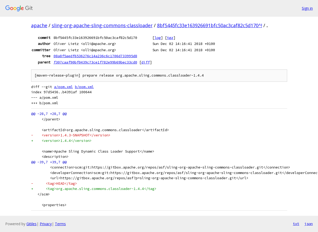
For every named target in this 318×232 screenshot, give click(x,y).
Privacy (46, 223)
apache (39, 25)
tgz (170, 37)
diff (145, 62)
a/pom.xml (63, 87)
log (157, 37)
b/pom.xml (84, 87)
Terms (60, 223)
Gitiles (31, 223)
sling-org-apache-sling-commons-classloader (102, 25)
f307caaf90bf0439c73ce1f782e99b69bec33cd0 (95, 62)
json (308, 223)
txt (296, 223)
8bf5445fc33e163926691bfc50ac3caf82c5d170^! (209, 25)
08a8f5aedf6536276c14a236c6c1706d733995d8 (95, 56)
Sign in (307, 8)
